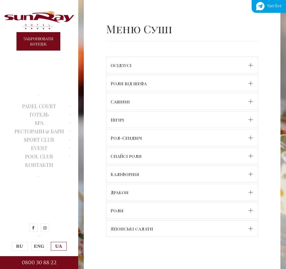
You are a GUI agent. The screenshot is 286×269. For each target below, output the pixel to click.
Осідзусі (121, 65)
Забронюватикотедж (38, 41)
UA (58, 246)
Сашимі (120, 101)
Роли (117, 210)
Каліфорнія (125, 174)
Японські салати (132, 229)
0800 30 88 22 (39, 262)
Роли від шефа (129, 83)
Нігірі (117, 120)
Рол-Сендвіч (126, 138)
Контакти (39, 164)
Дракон (119, 192)
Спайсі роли (126, 156)
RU (19, 246)
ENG (39, 246)
